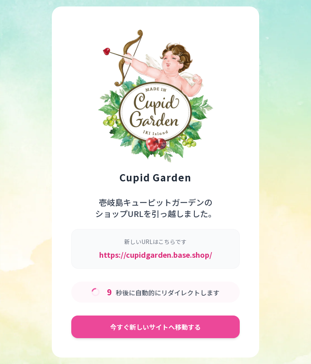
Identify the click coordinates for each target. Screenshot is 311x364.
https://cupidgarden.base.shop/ (155, 254)
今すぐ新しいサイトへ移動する (155, 327)
